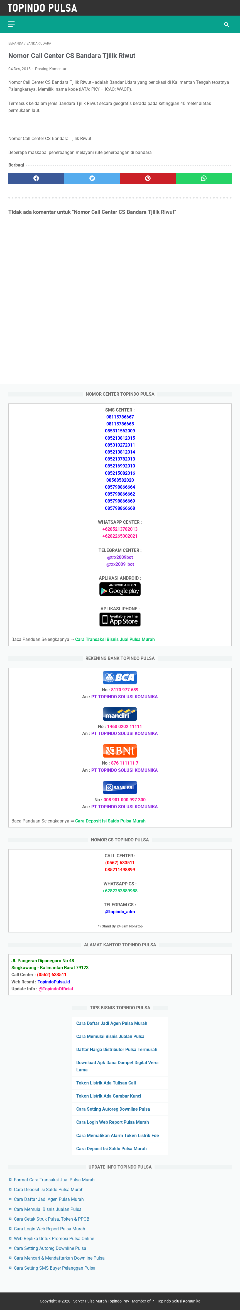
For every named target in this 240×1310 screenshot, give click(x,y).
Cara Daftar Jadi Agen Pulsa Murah (111, 1023)
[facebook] (36, 178)
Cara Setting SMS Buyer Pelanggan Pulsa (54, 1267)
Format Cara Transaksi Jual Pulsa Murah (54, 1179)
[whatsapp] (204, 178)
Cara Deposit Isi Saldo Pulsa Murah (111, 1148)
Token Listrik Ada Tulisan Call (106, 1083)
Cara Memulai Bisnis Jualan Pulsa (110, 1036)
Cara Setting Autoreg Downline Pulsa (113, 1109)
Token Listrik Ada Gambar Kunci (108, 1096)
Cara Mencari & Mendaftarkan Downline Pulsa (59, 1258)
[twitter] (92, 178)
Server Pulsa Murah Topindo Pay (101, 1301)
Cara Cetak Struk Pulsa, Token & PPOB (51, 1218)
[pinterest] (148, 178)
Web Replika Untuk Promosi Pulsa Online (54, 1238)
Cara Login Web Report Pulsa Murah (112, 1122)
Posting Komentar (51, 68)
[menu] (11, 23)
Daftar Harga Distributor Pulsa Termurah (116, 1049)
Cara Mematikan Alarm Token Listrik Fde (117, 1135)
